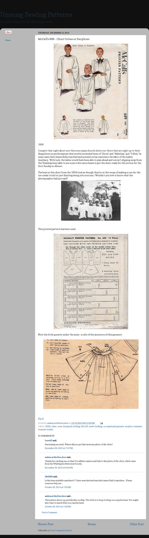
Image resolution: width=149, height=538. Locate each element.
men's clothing (95, 426)
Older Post (137, 524)
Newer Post (45, 524)
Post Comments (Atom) (61, 530)
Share (8, 40)
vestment (138, 426)
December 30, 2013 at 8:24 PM (59, 467)
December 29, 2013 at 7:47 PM (59, 448)
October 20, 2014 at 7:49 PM (58, 506)
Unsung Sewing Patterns (36, 14)
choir (54, 426)
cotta (59, 426)
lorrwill (48, 440)
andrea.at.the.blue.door (58, 423)
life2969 (49, 476)
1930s (48, 426)
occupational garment (113, 426)
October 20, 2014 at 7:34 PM (58, 487)
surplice (129, 426)
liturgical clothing (71, 426)
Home (92, 524)
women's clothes (45, 429)
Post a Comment (49, 512)
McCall (84, 426)
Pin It (41, 419)
